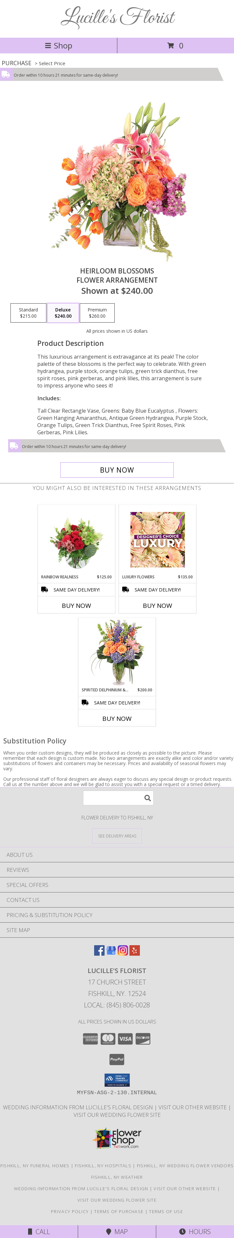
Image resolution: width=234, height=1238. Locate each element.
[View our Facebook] (99, 953)
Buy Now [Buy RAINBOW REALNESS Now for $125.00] (76, 605)
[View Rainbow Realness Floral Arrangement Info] (76, 539)
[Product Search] (118, 798)
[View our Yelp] (134, 953)
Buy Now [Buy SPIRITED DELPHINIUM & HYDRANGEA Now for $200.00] (117, 718)
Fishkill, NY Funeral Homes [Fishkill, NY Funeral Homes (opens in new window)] (35, 1166)
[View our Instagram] (123, 953)
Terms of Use (166, 1211)
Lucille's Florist (117, 18)
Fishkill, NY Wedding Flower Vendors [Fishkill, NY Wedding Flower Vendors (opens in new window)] (185, 1166)
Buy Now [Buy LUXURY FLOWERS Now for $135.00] (157, 605)
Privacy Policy (70, 1211)
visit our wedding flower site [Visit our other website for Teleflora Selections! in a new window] (117, 1114)
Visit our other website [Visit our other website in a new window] (193, 1107)
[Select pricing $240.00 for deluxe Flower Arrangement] (63, 313)
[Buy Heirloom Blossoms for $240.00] (117, 470)
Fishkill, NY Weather (117, 1177)
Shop (58, 45)
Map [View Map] (117, 1231)
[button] (117, 1080)
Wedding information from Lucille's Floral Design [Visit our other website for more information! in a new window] (78, 1107)
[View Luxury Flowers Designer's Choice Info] (157, 539)
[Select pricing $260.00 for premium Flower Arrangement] (97, 313)
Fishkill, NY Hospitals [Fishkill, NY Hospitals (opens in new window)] (103, 1166)
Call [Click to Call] (39, 1231)
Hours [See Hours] (195, 1231)
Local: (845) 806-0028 (117, 1005)
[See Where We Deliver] (117, 836)
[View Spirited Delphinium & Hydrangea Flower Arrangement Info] (117, 652)
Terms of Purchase (118, 1211)
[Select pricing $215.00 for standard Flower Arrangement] (28, 313)
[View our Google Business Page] (111, 953)
